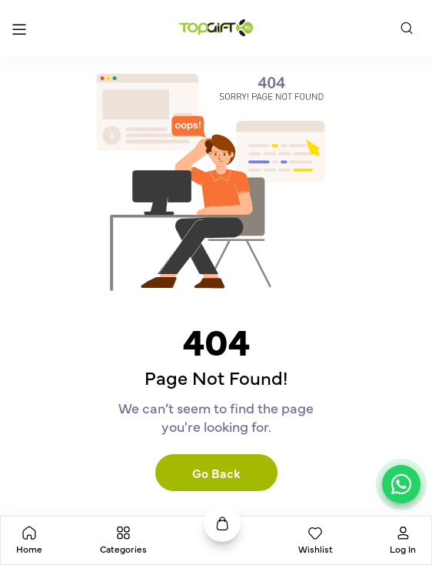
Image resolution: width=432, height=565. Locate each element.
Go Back (216, 472)
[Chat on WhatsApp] (401, 484)
